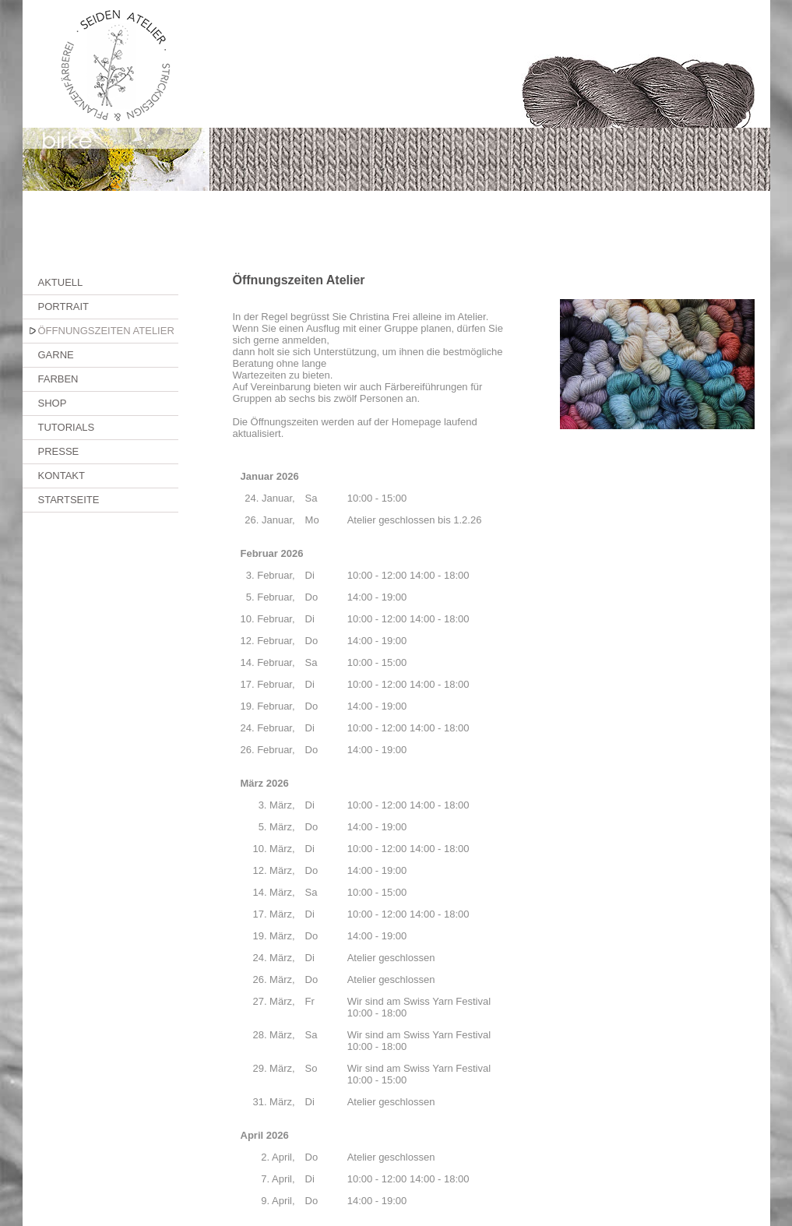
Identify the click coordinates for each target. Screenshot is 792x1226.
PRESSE (58, 451)
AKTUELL (60, 282)
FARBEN (58, 379)
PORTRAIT (64, 306)
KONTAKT (61, 475)
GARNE (56, 355)
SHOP (52, 403)
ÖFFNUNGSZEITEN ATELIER (106, 330)
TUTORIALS (66, 427)
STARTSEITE (69, 500)
